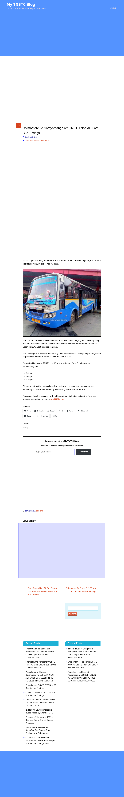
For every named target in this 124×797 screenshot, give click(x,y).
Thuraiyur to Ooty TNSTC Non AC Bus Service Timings (41, 686)
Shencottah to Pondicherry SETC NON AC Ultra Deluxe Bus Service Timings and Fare (41, 664)
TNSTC (50, 140)
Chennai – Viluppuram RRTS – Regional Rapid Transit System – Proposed (40, 720)
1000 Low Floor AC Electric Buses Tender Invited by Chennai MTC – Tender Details (41, 702)
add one (39, 510)
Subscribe (83, 451)
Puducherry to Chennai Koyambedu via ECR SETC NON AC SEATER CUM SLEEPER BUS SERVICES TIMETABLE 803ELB (40, 676)
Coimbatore (29, 140)
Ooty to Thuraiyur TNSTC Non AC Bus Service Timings (41, 694)
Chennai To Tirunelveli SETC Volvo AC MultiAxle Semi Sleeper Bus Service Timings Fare (40, 740)
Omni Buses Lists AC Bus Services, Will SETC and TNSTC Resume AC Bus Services (43, 591)
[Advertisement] (62, 35)
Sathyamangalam (40, 140)
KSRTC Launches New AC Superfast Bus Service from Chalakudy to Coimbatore (38, 730)
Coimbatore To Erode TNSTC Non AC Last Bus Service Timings (81, 590)
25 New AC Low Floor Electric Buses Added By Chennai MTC (39, 711)
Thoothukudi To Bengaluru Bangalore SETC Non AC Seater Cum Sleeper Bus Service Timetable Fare (40, 653)
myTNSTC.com (57, 399)
